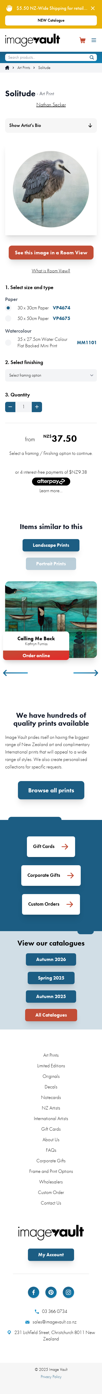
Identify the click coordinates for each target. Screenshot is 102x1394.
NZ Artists (51, 1108)
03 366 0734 (51, 1311)
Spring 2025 (51, 978)
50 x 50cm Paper (37, 318)
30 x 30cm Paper (37, 308)
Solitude (44, 67)
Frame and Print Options (51, 1171)
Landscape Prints (51, 545)
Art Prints (23, 67)
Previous (16, 673)
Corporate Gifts (51, 1160)
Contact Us (51, 1203)
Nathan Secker (51, 104)
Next (86, 673)
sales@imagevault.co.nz (51, 1322)
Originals (51, 1076)
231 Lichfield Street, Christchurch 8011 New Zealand (51, 1335)
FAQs (51, 1150)
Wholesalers (51, 1182)
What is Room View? (51, 270)
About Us (51, 1139)
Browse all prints (51, 790)
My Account (51, 1254)
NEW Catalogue (51, 20)
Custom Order (51, 1192)
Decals (51, 1087)
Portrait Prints (51, 563)
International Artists (51, 1118)
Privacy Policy (51, 1376)
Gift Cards (51, 1129)
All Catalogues (51, 1015)
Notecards (51, 1097)
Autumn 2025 (51, 996)
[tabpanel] (51, 619)
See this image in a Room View (51, 252)
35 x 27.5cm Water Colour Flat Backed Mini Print (51, 342)
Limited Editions (51, 1065)
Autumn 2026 (51, 959)
